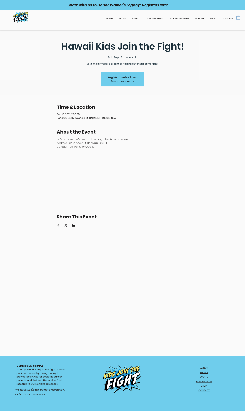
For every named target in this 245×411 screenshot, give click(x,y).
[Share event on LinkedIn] (73, 225)
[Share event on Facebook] (58, 225)
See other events (122, 81)
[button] (179, 17)
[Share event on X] (65, 225)
